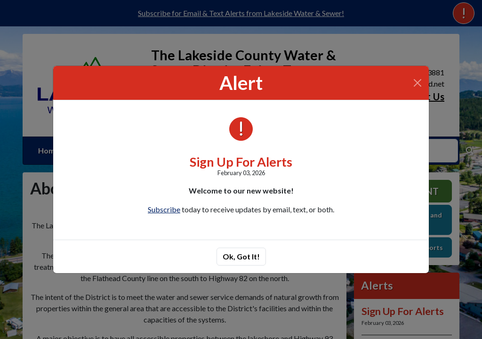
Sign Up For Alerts (241, 162)
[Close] (417, 82)
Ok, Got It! (241, 256)
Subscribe (164, 209)
